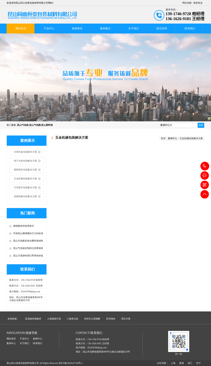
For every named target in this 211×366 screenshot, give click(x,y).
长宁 (198, 363)
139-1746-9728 (204, 166)
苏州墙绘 (110, 319)
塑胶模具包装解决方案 (25, 169)
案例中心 (11, 343)
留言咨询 (161, 28)
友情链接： (13, 319)
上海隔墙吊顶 (54, 319)
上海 (173, 363)
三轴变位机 (72, 319)
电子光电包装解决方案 (25, 161)
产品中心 (49, 28)
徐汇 (190, 363)
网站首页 (20, 28)
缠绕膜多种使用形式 (23, 226)
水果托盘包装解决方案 (25, 152)
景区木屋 (125, 319)
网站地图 (187, 3)
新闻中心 (37, 338)
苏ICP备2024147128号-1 (71, 363)
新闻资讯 (77, 28)
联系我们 (190, 28)
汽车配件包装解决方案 (25, 187)
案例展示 (105, 28)
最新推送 (198, 3)
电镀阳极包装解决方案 (25, 196)
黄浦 (181, 363)
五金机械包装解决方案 (25, 178)
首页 (163, 138)
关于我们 (133, 28)
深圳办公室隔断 (92, 319)
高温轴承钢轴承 (33, 319)
